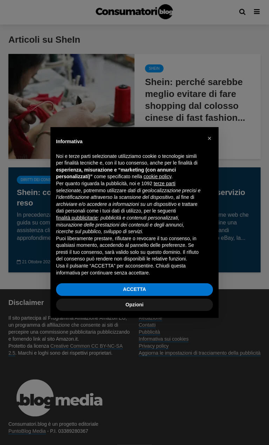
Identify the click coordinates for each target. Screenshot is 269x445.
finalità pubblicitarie (77, 218)
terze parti (164, 183)
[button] (209, 138)
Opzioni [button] (134, 304)
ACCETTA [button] (134, 289)
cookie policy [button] (157, 176)
